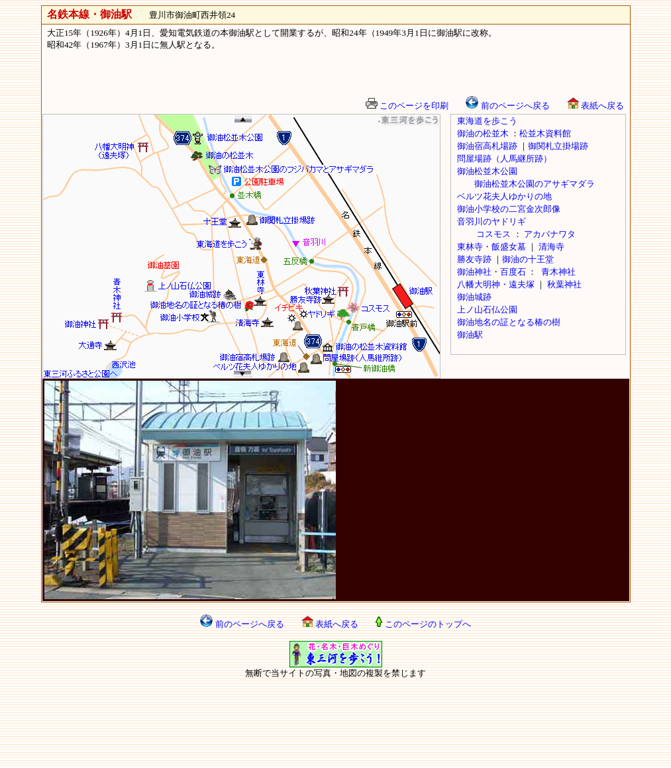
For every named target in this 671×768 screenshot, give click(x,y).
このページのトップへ (423, 624)
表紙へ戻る (595, 106)
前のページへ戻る (507, 106)
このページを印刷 (407, 106)
